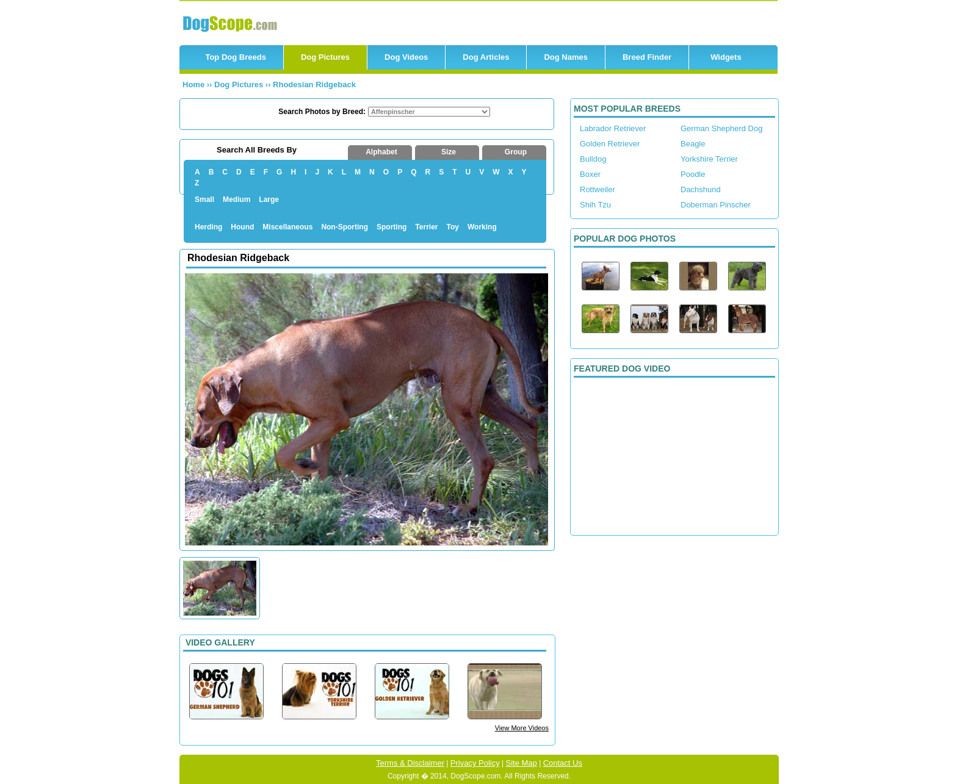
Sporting (391, 227)
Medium (236, 199)
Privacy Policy (475, 763)
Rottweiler (597, 189)
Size (448, 152)
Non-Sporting (344, 227)
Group (516, 152)
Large (269, 199)
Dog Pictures (325, 57)
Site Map (521, 763)
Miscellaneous (287, 227)
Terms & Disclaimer (410, 763)
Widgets (725, 57)
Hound (242, 227)
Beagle (693, 143)
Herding (208, 227)
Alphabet (381, 152)
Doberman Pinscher (716, 204)
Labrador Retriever (613, 128)
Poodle (693, 174)
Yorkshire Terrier (709, 159)
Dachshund (701, 189)
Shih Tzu (595, 204)
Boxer (590, 174)
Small (204, 199)
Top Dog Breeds (235, 57)
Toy (453, 227)
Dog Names (566, 57)
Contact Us (562, 763)
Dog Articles (486, 57)
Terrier (426, 227)
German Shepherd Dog (721, 128)
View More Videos (522, 728)
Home (193, 84)
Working (482, 227)
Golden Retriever (610, 143)
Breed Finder (647, 57)
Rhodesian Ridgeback (314, 84)
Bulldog (593, 159)
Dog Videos (406, 57)
